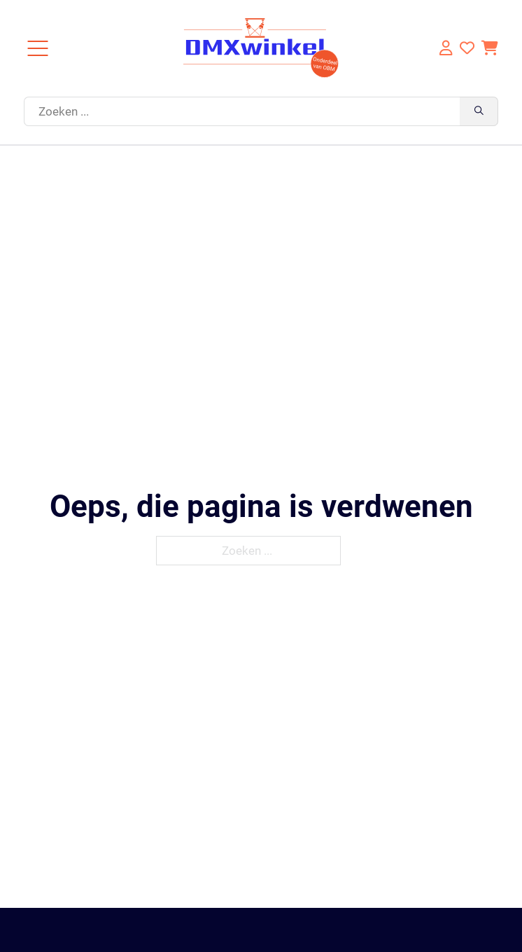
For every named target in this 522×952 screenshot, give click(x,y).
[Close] (38, 48)
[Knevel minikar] (489, 48)
